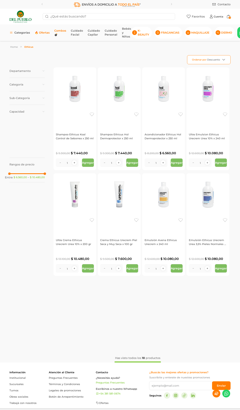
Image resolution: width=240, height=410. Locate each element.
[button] (27, 71)
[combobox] (108, 16)
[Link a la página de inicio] (13, 47)
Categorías (22, 32)
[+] (74, 162)
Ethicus (28, 46)
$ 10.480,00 (36, 177)
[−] (60, 162)
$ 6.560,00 (20, 177)
